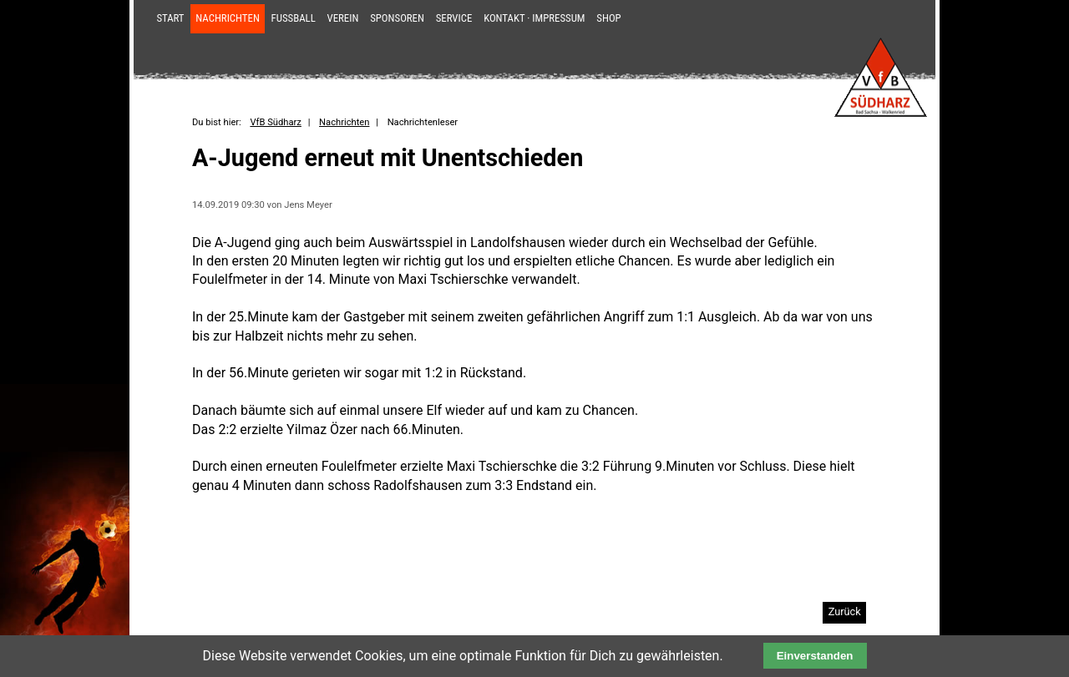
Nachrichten (227, 18)
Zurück (844, 611)
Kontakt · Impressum (534, 18)
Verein (343, 18)
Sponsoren (397, 18)
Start (170, 18)
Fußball (293, 18)
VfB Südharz (275, 122)
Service (454, 18)
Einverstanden (815, 655)
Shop (608, 18)
